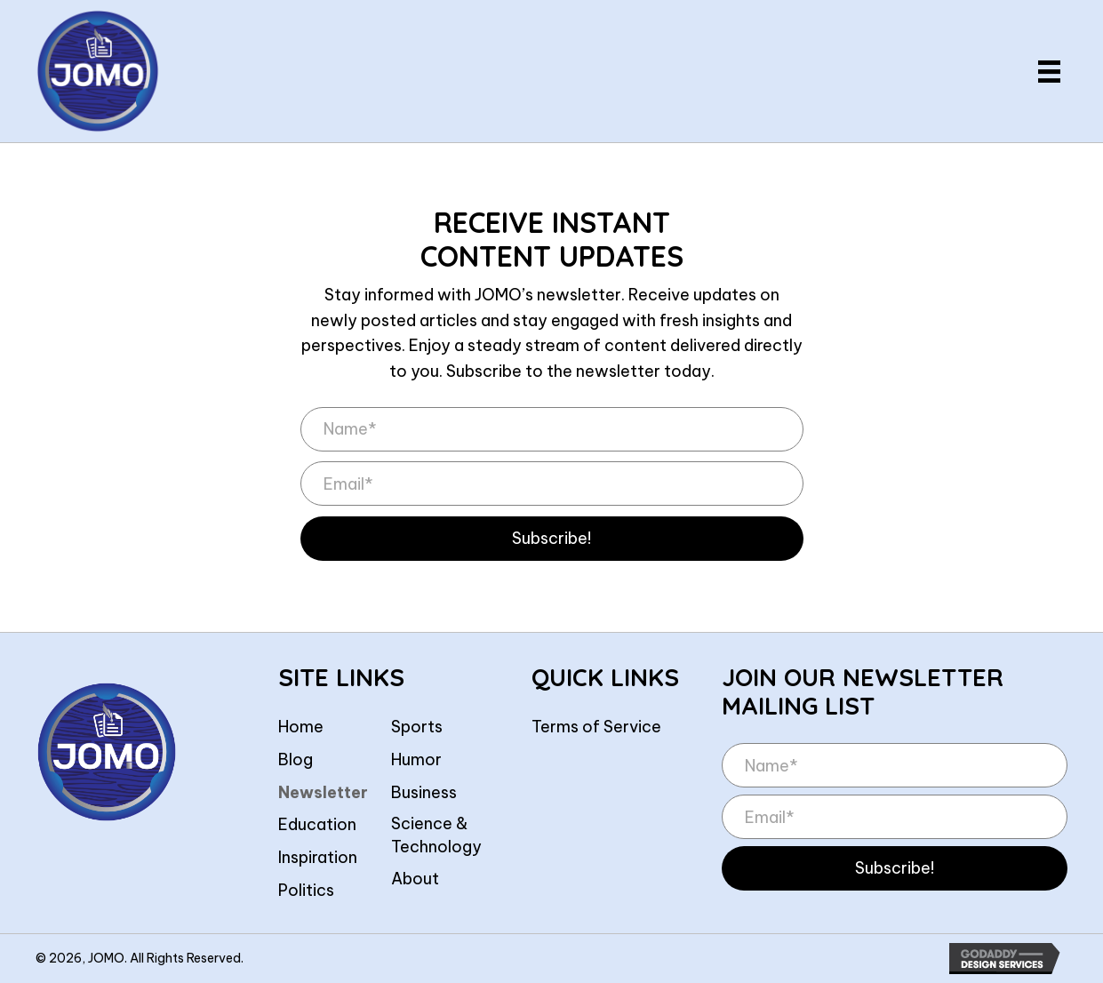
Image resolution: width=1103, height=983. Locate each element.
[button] (551, 538)
